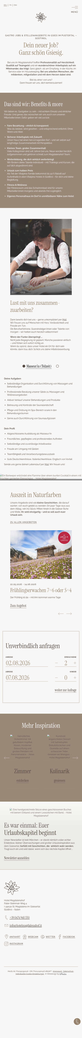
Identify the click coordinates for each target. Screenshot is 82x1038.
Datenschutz (68, 971)
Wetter (50, 937)
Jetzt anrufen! (77, 1021)
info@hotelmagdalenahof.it (26, 925)
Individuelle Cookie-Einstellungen (30, 974)
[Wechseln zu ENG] (15, 5)
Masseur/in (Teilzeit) (38, 366)
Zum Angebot (18, 605)
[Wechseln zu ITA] (10, 5)
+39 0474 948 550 (20, 917)
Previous (14, 292)
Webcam (33, 937)
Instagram (16, 943)
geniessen (59, 780)
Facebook (69, 937)
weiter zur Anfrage (65, 690)
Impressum (57, 971)
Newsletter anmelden (16, 858)
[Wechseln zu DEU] (5, 5)
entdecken (23, 780)
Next (22, 292)
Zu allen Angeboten (23, 522)
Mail (64, 319)
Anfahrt (15, 937)
